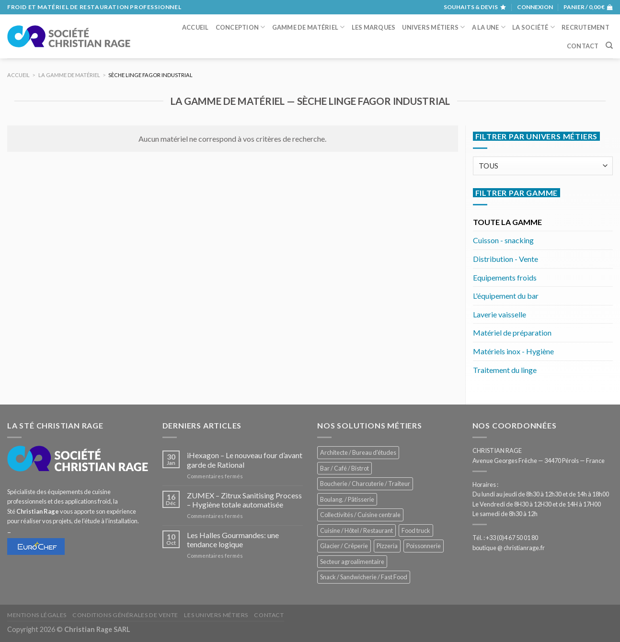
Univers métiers (433, 27)
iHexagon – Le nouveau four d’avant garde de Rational (244, 460)
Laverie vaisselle (499, 314)
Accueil (195, 27)
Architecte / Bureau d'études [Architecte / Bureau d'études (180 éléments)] (358, 452)
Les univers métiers (216, 615)
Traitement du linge (505, 369)
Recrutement (585, 27)
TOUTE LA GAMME (507, 221)
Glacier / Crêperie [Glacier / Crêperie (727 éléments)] (344, 546)
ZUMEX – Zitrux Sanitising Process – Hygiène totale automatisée (244, 500)
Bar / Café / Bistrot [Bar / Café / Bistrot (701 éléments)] (344, 468)
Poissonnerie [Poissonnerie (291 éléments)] (423, 546)
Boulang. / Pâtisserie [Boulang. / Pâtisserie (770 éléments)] (347, 499)
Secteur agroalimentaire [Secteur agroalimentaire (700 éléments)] (352, 561)
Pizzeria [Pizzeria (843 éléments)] (387, 546)
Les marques (374, 27)
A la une (489, 27)
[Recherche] (609, 45)
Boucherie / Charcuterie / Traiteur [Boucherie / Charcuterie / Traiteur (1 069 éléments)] (365, 483)
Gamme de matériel (308, 27)
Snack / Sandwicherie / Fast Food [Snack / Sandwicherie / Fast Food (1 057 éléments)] (363, 577)
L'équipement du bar (506, 295)
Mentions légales (37, 615)
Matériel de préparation (512, 332)
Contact (583, 46)
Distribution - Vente (505, 258)
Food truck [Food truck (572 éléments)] (416, 530)
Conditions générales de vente (125, 615)
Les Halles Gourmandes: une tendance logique (233, 539)
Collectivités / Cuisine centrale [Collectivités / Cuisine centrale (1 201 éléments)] (360, 514)
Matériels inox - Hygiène (513, 351)
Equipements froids (505, 277)
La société (533, 27)
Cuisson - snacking (503, 240)
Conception (240, 27)
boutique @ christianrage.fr (508, 548)
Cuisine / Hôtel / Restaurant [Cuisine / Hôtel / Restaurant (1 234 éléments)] (356, 530)
